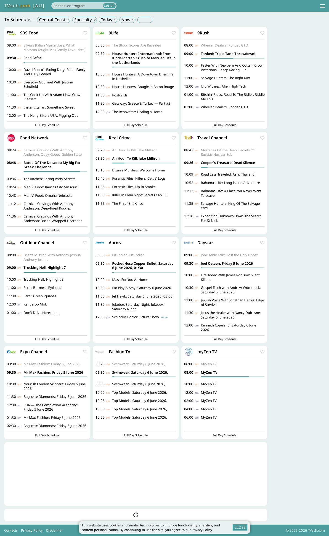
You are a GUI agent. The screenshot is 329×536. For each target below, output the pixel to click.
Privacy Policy (202, 530)
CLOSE (240, 527)
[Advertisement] (135, 474)
